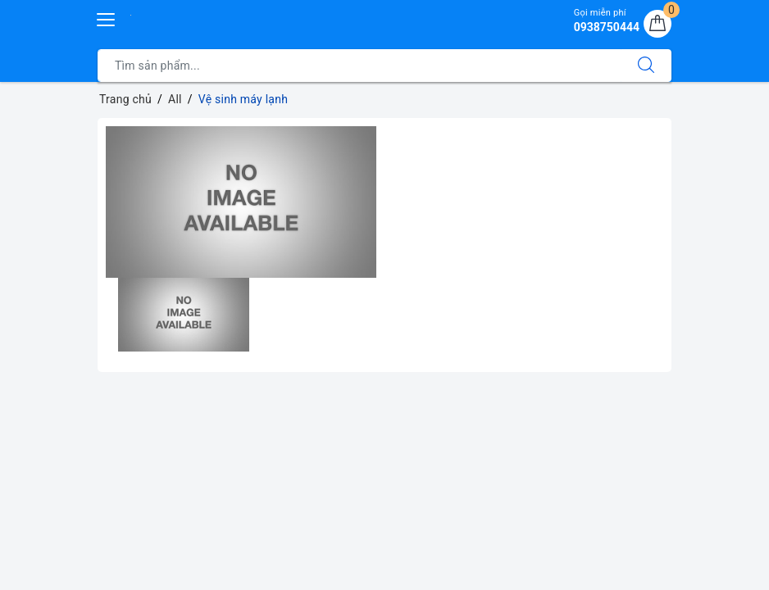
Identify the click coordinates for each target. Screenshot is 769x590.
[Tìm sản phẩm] (359, 65)
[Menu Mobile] (107, 17)
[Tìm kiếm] (646, 65)
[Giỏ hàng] (657, 24)
